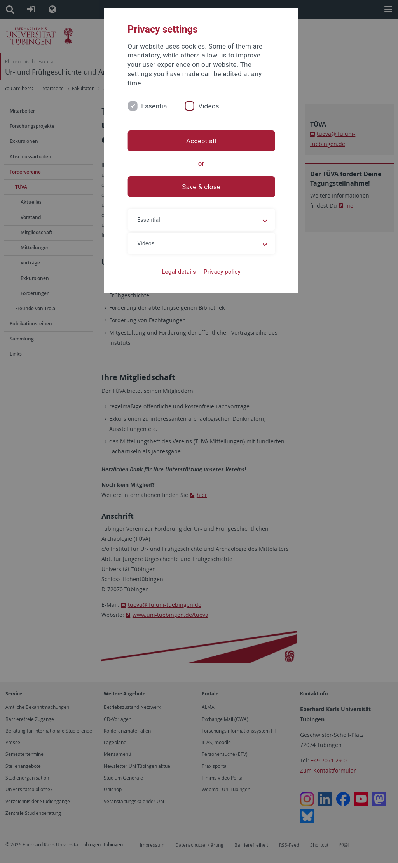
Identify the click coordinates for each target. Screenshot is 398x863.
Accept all (199, 141)
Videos (209, 106)
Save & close (199, 187)
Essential (156, 106)
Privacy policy (219, 271)
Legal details (177, 271)
